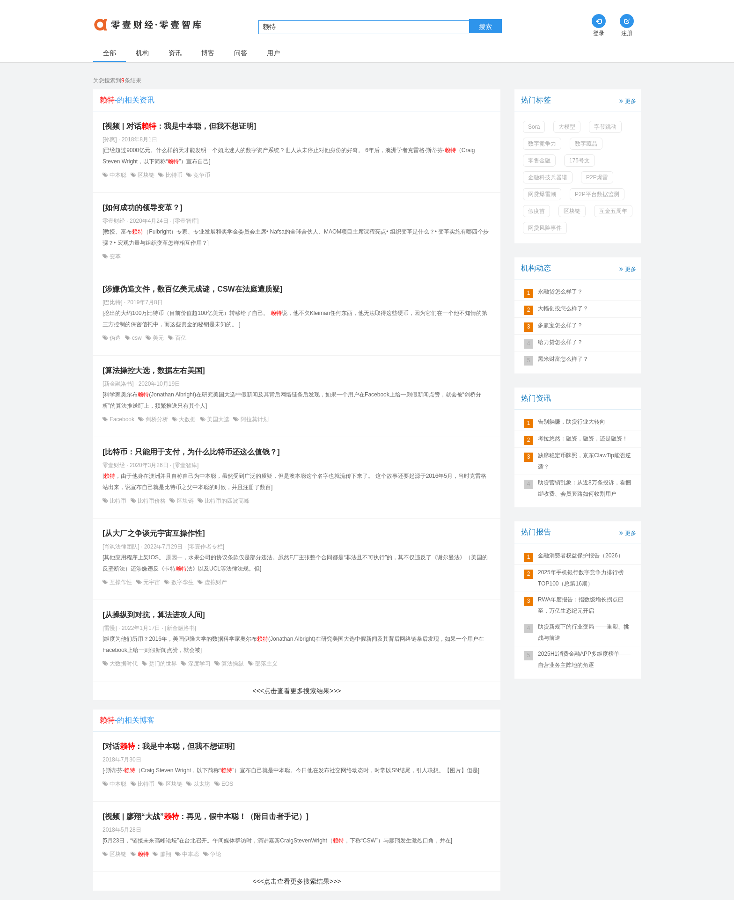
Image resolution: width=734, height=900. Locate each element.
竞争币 (201, 175)
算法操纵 (233, 663)
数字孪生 (182, 582)
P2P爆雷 (597, 177)
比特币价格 (152, 501)
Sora (534, 127)
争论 (215, 854)
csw (137, 338)
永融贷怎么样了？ (560, 291)
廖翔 (165, 854)
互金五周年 (613, 211)
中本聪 (118, 175)
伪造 (115, 338)
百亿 (180, 338)
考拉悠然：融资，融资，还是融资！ (583, 438)
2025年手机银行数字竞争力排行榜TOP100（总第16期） (581, 578)
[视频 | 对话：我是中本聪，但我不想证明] (179, 126)
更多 (626, 100)
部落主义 (266, 663)
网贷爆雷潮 (542, 194)
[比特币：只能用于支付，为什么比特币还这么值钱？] (191, 452)
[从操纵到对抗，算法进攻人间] (154, 615)
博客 (207, 53)
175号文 (579, 160)
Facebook (122, 419)
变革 (114, 256)
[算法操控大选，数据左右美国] (154, 370)
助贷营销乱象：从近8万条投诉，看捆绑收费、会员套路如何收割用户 (584, 488)
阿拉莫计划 (253, 419)
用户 (273, 53)
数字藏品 (586, 143)
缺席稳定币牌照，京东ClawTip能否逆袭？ (584, 461)
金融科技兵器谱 (547, 177)
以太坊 (202, 784)
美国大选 (218, 419)
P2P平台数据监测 (597, 194)
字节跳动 (605, 127)
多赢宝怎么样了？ (560, 325)
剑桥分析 (156, 419)
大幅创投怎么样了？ (563, 308)
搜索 (485, 26)
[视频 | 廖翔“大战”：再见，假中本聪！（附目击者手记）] (205, 816)
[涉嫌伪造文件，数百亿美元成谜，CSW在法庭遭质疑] (192, 289)
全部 (109, 53)
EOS (227, 784)
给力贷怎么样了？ (560, 342)
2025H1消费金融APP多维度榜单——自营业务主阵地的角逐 (584, 659)
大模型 (566, 127)
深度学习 (199, 663)
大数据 (187, 419)
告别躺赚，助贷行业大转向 (571, 421)
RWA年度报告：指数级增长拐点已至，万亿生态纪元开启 (581, 605)
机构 (142, 53)
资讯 (175, 53)
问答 (240, 53)
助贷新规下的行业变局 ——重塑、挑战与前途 (583, 632)
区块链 (146, 175)
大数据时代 (123, 663)
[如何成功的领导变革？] (143, 208)
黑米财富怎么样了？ (563, 359)
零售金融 (539, 160)
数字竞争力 (542, 143)
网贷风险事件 (545, 228)
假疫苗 (536, 211)
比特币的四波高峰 (226, 501)
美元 (158, 338)
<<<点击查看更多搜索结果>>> (296, 691)
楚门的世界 (163, 663)
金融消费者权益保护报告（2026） (581, 555)
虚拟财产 (215, 582)
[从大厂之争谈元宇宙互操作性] (154, 533)
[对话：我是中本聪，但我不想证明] (169, 746)
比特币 (174, 175)
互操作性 (121, 582)
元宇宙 (152, 582)
